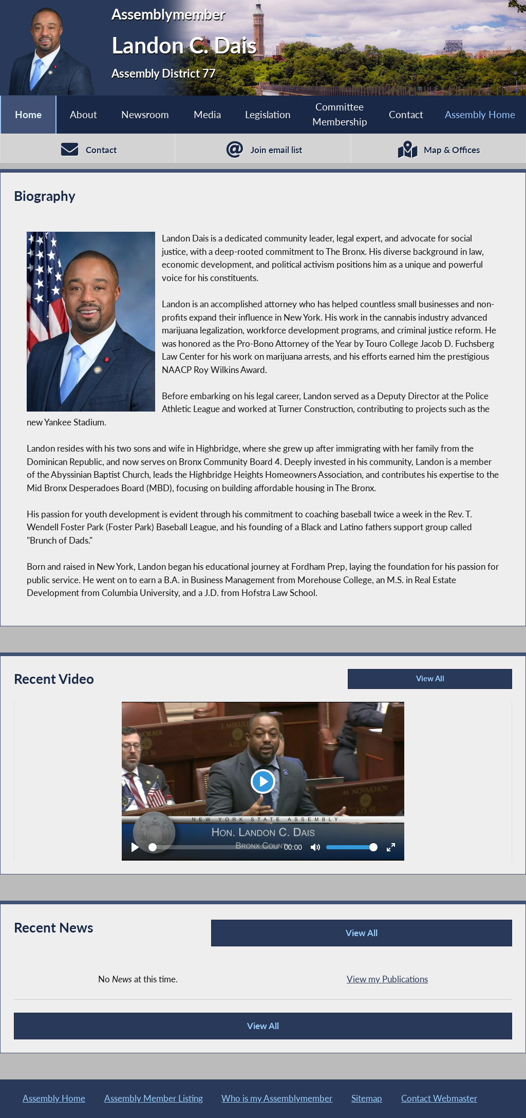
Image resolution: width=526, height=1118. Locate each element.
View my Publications (387, 978)
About (83, 114)
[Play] (263, 782)
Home (28, 114)
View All (397, 682)
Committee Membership (339, 114)
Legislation (267, 114)
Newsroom (145, 114)
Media (206, 114)
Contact (406, 114)
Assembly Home (480, 114)
